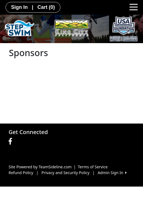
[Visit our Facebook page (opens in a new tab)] (12, 141)
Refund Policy (21, 172)
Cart (46, 7)
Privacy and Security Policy (66, 172)
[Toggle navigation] (133, 7)
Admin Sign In (112, 172)
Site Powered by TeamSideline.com (40, 166)
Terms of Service (93, 166)
